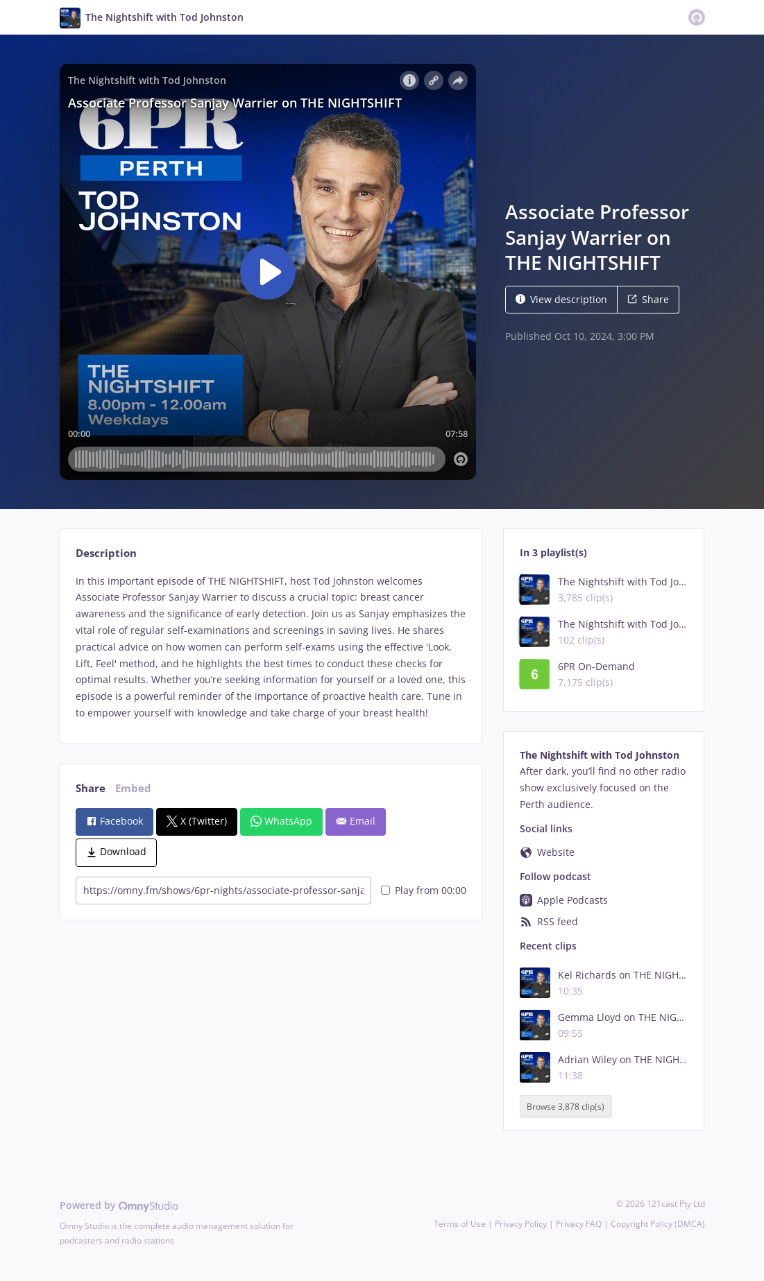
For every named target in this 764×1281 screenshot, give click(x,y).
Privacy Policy (521, 1224)
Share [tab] (90, 788)
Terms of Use (460, 1224)
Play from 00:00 (423, 890)
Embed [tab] (133, 788)
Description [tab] (106, 553)
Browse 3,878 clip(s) (565, 1106)
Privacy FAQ (579, 1224)
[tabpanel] (271, 647)
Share (648, 299)
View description (561, 299)
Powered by (119, 1205)
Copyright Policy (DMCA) (658, 1224)
